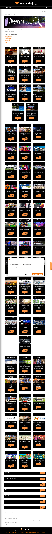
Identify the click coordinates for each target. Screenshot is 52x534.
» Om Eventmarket (32, 530)
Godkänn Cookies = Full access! (37, 274)
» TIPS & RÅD (28, 533)
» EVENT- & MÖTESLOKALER (41, 532)
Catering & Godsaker (9, 37)
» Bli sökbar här (37, 530)
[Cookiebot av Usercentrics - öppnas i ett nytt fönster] (39, 259)
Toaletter (7, 42)
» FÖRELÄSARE (22, 532)
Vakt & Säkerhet (8, 43)
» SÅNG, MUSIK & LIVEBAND (16, 532)
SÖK (44, 7)
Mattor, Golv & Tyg (8, 39)
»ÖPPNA (12, 61)
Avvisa (26, 274)
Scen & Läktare (8, 41)
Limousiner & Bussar (9, 38)
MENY (8, 7)
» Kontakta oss (27, 530)
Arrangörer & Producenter (9, 36)
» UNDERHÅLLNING (8, 532)
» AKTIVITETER (27, 532)
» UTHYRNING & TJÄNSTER (33, 532)
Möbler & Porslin (8, 40)
